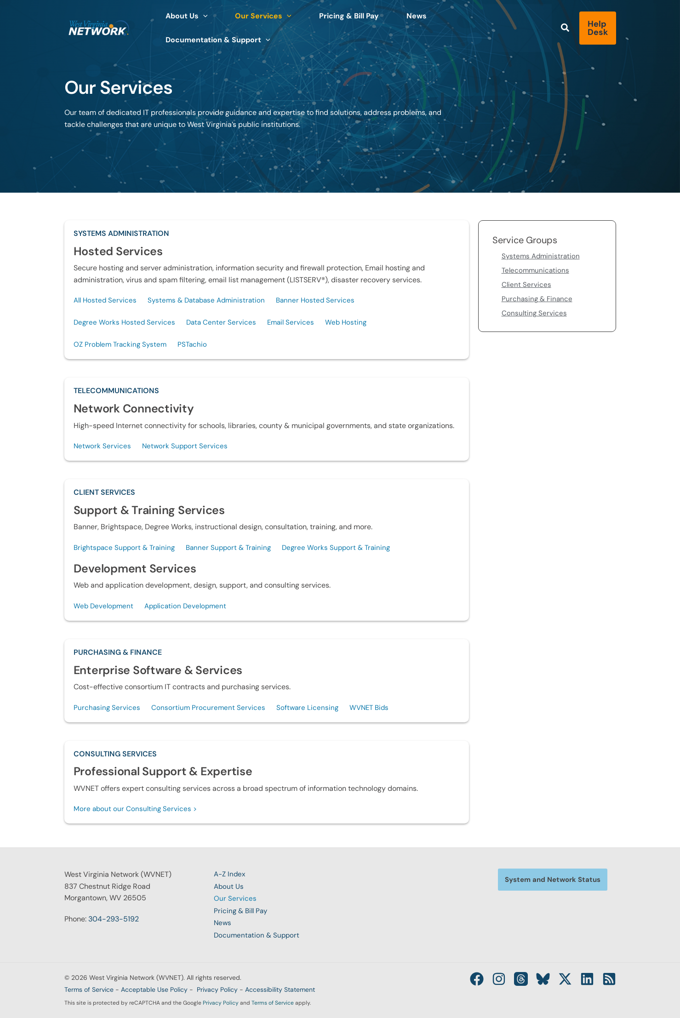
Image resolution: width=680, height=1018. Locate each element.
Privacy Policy (217, 989)
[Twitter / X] (559, 979)
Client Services (104, 495)
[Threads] (510, 979)
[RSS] (609, 979)
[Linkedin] (584, 979)
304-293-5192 (113, 921)
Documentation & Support (258, 935)
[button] (199, 28)
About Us (229, 888)
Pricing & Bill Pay (242, 912)
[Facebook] (460, 979)
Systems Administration (121, 233)
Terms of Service (89, 989)
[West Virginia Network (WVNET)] (98, 27)
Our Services (235, 900)
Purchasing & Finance (118, 657)
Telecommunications (116, 393)
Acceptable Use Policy (154, 989)
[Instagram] (485, 979)
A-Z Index (230, 876)
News (223, 924)
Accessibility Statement (280, 989)
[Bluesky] (535, 979)
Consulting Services (115, 759)
